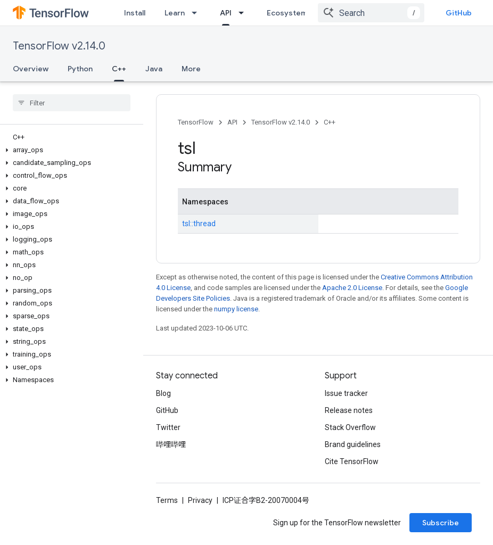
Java (153, 68)
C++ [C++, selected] (119, 68)
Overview (30, 68)
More (191, 68)
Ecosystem (287, 13)
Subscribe (440, 522)
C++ (329, 122)
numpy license (236, 309)
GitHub (459, 13)
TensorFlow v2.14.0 (59, 46)
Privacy (200, 500)
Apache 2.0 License (352, 288)
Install (134, 13)
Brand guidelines (353, 444)
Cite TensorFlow (352, 461)
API (232, 122)
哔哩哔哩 (171, 444)
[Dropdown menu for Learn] (197, 13)
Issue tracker (346, 393)
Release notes (349, 410)
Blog (163, 393)
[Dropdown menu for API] (244, 13)
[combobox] (371, 12)
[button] (69, 150)
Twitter (168, 427)
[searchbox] (71, 102)
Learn (175, 13)
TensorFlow (195, 122)
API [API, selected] (226, 13)
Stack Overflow (350, 427)
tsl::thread (199, 223)
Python (80, 68)
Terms (167, 500)
